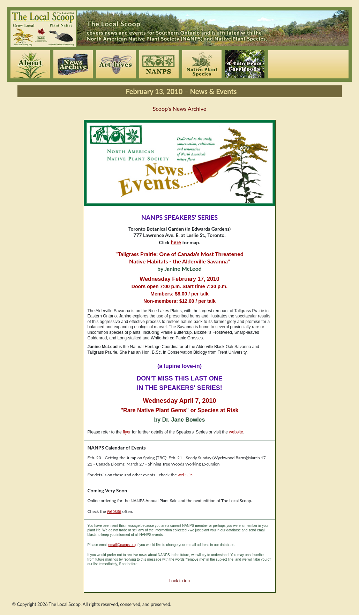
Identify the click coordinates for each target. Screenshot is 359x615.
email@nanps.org (122, 545)
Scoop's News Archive (180, 108)
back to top (179, 580)
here (176, 242)
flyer (127, 432)
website (236, 432)
